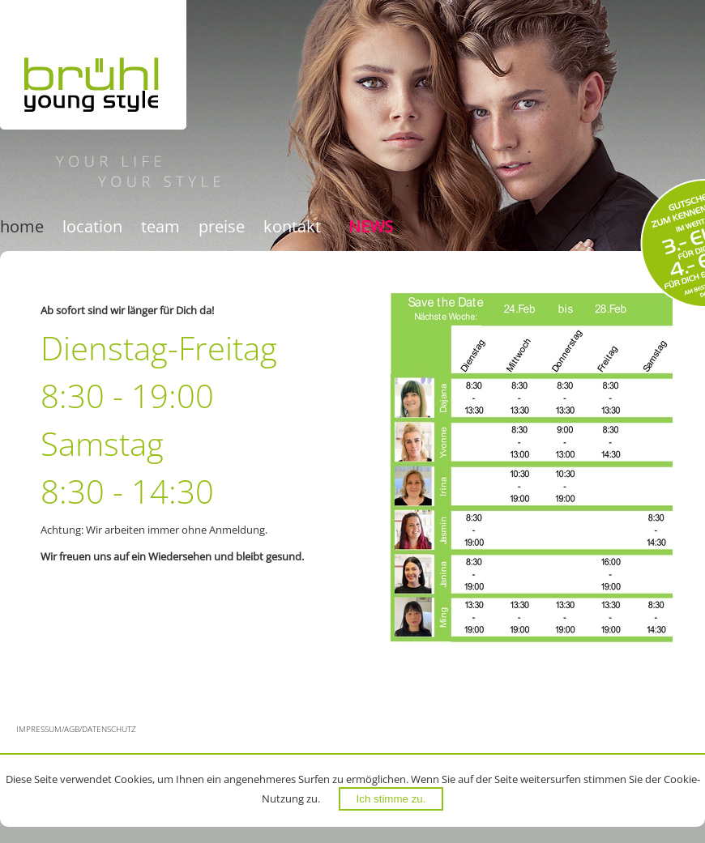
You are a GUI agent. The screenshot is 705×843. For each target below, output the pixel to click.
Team (160, 226)
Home (22, 226)
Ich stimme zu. (391, 799)
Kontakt (292, 226)
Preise (222, 226)
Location (92, 226)
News (370, 226)
